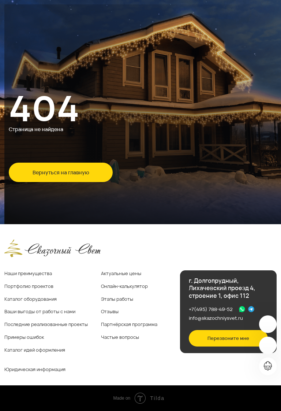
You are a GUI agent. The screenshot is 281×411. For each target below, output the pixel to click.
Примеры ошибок (24, 337)
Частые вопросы (120, 337)
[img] (268, 324)
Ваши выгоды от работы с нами (39, 311)
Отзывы (110, 311)
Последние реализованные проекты (46, 324)
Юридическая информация (34, 369)
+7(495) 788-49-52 (211, 309)
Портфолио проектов (28, 286)
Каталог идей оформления (34, 350)
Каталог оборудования (30, 299)
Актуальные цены (121, 273)
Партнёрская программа (129, 324)
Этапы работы (117, 299)
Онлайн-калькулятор (124, 286)
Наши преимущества (28, 273)
